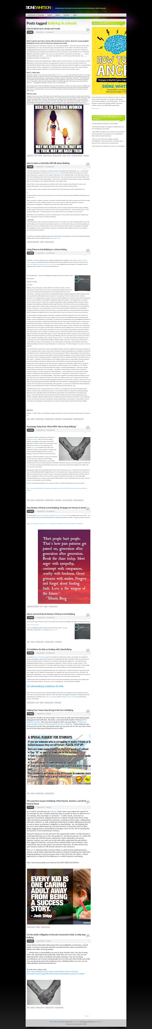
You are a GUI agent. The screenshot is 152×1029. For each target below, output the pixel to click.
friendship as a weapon (62, 75)
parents (79, 171)
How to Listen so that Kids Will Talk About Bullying (48, 163)
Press (75, 15)
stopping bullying (59, 1007)
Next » (87, 1016)
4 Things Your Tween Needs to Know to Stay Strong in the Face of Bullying (56, 723)
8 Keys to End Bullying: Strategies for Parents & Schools (52, 515)
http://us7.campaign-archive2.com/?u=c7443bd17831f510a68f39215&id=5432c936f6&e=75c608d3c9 (55, 523)
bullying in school (47, 155)
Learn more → (96, 108)
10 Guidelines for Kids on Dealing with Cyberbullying (49, 649)
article (32, 850)
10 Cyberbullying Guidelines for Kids (45, 686)
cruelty (64, 155)
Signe (38, 7)
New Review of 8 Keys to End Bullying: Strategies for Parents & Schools (57, 507)
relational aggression (78, 419)
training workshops (71, 697)
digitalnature (98, 1022)
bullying (40, 155)
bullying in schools (57, 155)
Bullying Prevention (54, 173)
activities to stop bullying (33, 242)
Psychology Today (55, 238)
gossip (68, 155)
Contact (67, 15)
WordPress (76, 1022)
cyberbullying (58, 419)
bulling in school (31, 702)
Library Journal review (33, 625)
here (41, 630)
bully (36, 155)
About (57, 15)
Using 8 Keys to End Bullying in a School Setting (47, 249)
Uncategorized (50, 32)
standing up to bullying (77, 155)
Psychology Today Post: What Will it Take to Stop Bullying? (51, 426)
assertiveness (30, 155)
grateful (29, 465)
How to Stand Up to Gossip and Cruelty (43, 28)
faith (60, 222)
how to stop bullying (67, 419)
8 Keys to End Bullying (39, 657)
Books (49, 15)
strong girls (86, 155)
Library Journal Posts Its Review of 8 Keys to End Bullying (51, 614)
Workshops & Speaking (35, 15)
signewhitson (40, 32)
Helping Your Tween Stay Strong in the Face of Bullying (50, 710)
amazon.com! (54, 630)
